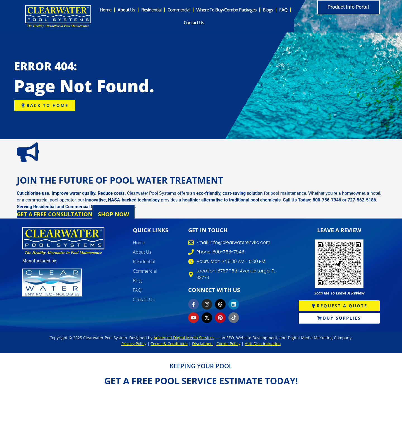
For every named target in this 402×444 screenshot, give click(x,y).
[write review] (339, 264)
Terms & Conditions (169, 344)
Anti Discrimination (263, 344)
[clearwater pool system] (58, 17)
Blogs (268, 10)
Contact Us (194, 23)
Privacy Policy (133, 344)
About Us (126, 10)
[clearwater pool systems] (63, 242)
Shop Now (113, 215)
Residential (151, 10)
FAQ (283, 10)
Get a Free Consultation (54, 215)
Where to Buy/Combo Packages (226, 10)
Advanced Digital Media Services (184, 338)
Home (105, 10)
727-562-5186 (362, 200)
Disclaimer (202, 344)
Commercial (179, 10)
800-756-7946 (327, 200)
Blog (137, 281)
